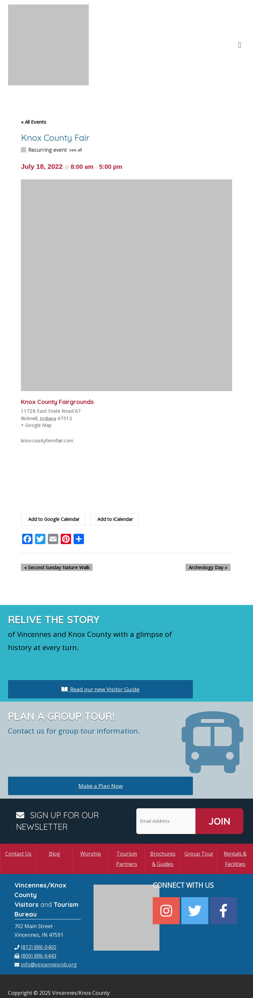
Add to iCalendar (115, 487)
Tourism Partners (126, 826)
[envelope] (45, 932)
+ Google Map (37, 392)
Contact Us (18, 821)
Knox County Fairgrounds (60, 369)
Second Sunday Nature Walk (53, 535)
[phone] (35, 914)
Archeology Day (211, 535)
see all (75, 117)
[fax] (35, 923)
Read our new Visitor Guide (100, 656)
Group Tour (199, 821)
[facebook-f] (224, 878)
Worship (90, 821)
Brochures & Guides (163, 826)
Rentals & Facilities (235, 826)
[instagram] (167, 878)
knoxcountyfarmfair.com (48, 408)
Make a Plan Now (100, 753)
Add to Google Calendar (53, 487)
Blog (54, 821)
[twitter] (195, 878)
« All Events (33, 89)
